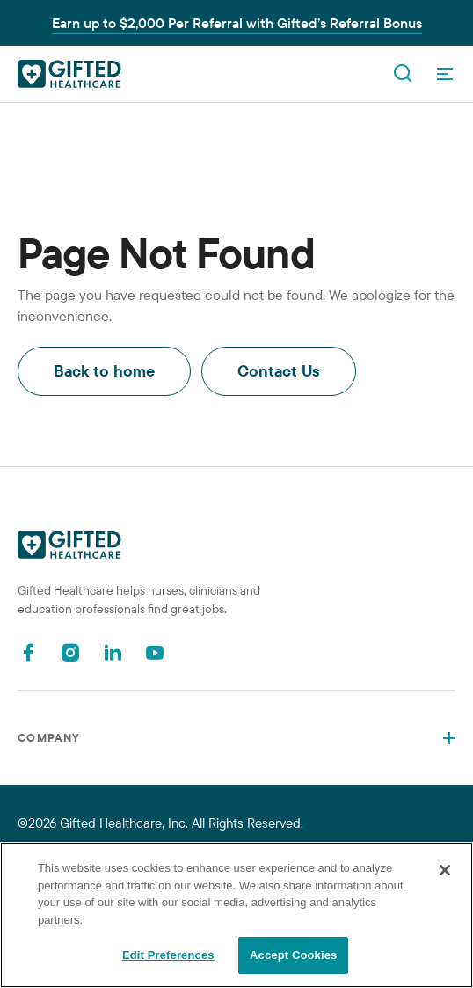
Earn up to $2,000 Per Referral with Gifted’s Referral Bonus (237, 23)
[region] (236, 915)
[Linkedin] (112, 652)
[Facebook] (28, 652)
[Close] (445, 870)
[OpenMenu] (444, 73)
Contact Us (278, 371)
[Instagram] (70, 652)
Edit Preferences (168, 955)
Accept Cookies (293, 955)
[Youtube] (154, 652)
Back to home (104, 371)
